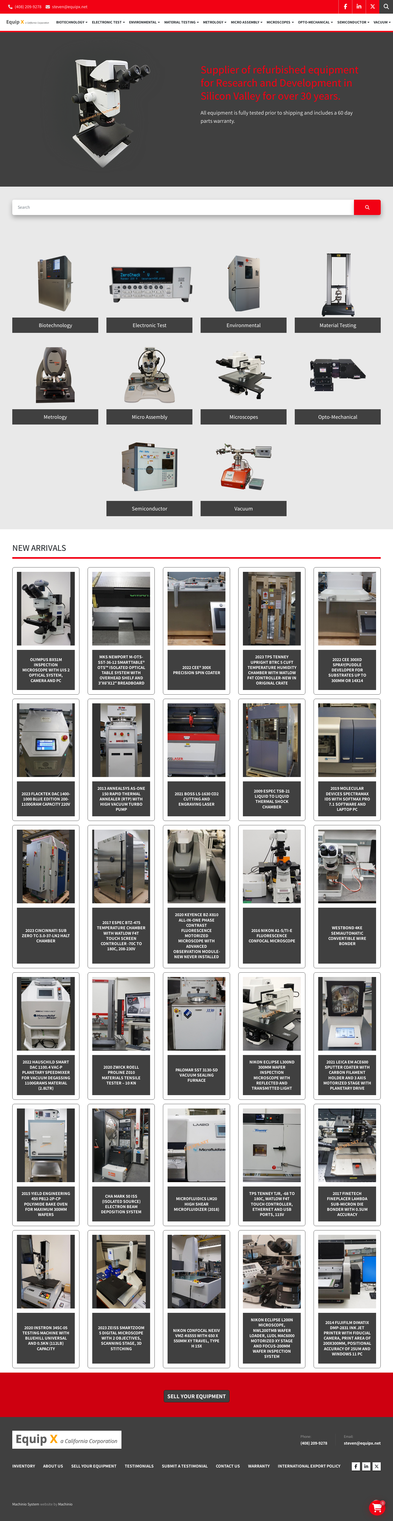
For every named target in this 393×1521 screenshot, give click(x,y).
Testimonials (139, 1467)
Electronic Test (107, 22)
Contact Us (228, 1467)
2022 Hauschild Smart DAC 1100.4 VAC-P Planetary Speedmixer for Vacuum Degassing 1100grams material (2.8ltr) (46, 1076)
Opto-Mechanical (314, 22)
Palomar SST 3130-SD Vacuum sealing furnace (196, 1076)
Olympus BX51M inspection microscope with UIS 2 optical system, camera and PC (46, 671)
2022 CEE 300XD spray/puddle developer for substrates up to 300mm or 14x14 (347, 671)
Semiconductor (351, 22)
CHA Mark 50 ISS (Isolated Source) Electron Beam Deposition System (121, 1205)
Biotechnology (70, 22)
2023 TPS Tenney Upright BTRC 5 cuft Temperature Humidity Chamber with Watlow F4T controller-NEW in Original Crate (271, 671)
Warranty (259, 1467)
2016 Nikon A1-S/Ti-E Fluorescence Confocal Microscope (272, 937)
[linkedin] (359, 7)
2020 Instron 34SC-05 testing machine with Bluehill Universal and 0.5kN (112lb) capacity (45, 1339)
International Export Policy (309, 1467)
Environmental (143, 22)
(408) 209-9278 (28, 7)
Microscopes (278, 22)
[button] (72, 23)
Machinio (65, 1505)
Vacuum (381, 22)
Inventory (23, 1467)
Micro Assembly (245, 22)
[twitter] (372, 7)
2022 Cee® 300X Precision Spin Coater (196, 671)
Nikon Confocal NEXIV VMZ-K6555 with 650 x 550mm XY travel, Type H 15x (196, 1339)
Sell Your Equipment (94, 1467)
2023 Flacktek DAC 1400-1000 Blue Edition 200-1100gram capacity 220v (46, 800)
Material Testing (180, 22)
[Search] (183, 208)
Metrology (213, 22)
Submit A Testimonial (185, 1467)
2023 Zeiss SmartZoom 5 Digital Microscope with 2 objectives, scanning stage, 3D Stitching (121, 1339)
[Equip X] (66, 1441)
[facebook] (345, 7)
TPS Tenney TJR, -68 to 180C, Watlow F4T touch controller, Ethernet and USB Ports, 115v (272, 1205)
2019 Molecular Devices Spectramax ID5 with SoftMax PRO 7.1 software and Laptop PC (347, 800)
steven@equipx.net (69, 7)
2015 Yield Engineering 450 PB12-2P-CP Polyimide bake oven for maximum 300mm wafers (46, 1205)
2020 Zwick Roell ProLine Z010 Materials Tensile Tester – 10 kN (121, 1076)
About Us (53, 1467)
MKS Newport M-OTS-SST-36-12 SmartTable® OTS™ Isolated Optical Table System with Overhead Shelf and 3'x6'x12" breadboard (121, 671)
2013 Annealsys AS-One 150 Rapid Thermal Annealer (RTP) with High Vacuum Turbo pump (121, 800)
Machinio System (25, 1505)
